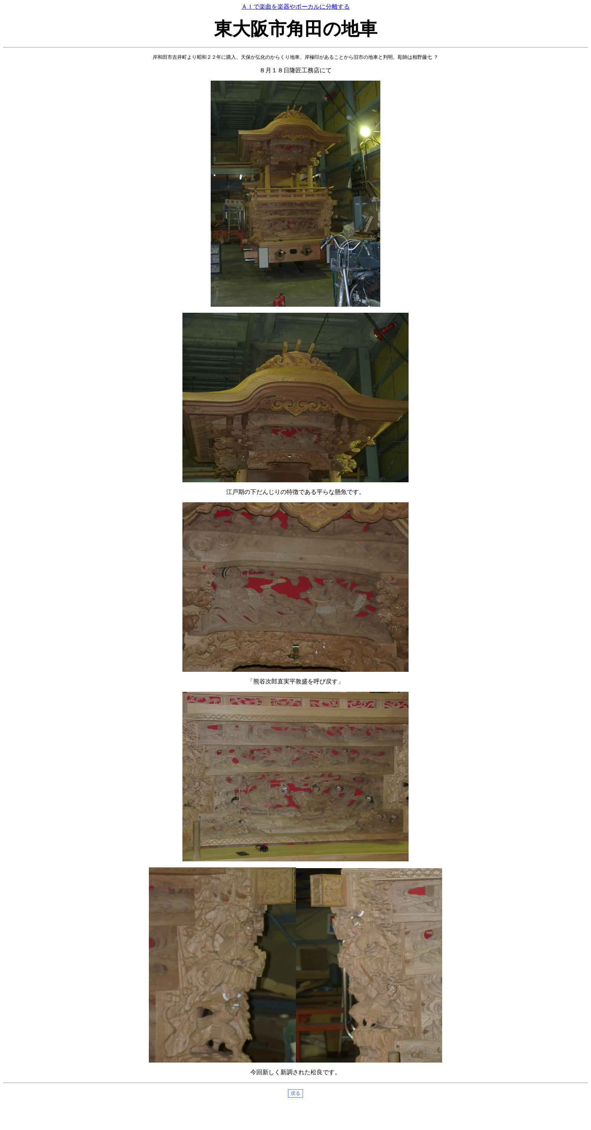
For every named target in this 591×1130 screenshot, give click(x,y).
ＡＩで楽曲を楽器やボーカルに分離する (295, 6)
